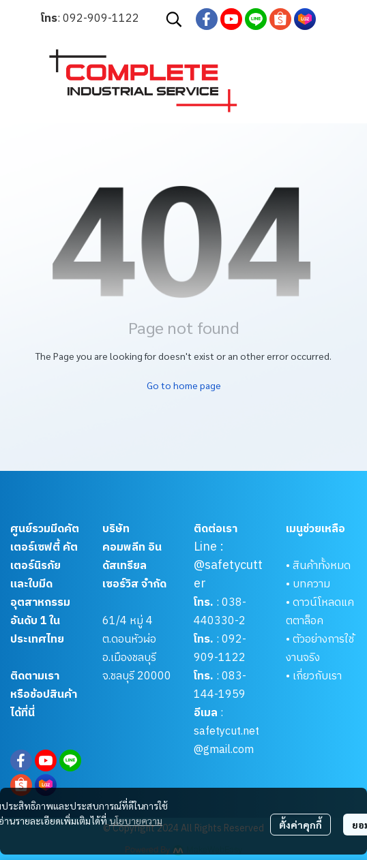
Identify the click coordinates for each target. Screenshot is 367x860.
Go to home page (184, 385)
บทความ (311, 584)
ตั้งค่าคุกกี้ (300, 824)
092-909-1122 (101, 19)
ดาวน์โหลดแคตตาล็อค (320, 612)
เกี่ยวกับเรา (317, 676)
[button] (174, 19)
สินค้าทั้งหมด (322, 566)
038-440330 (220, 612)
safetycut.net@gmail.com (226, 740)
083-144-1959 (220, 685)
